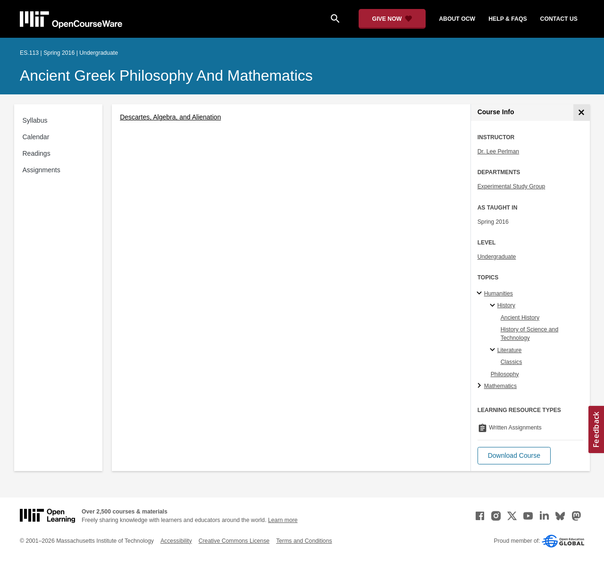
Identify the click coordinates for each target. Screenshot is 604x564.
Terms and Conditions (304, 541)
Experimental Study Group (511, 186)
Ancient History (520, 317)
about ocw (457, 19)
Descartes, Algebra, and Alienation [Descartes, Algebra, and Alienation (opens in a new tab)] (170, 117)
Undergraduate (497, 256)
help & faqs (507, 19)
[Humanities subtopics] (480, 293)
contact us (559, 19)
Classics (511, 362)
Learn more (283, 520)
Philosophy (505, 374)
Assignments (41, 170)
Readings (36, 153)
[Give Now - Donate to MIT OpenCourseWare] (392, 19)
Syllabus (35, 120)
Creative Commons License (234, 541)
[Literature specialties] (493, 350)
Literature (509, 350)
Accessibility (176, 541)
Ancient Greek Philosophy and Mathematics (166, 75)
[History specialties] (493, 306)
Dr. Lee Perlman (499, 151)
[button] (514, 455)
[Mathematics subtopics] (480, 386)
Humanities (498, 293)
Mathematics (500, 386)
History (506, 305)
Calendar (36, 137)
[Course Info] (581, 112)
